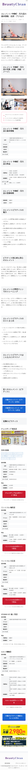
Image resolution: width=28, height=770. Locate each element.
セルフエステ (9, 453)
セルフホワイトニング (18, 453)
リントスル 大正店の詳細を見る (14, 606)
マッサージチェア (5, 458)
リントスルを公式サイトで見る (14, 547)
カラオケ (3, 453)
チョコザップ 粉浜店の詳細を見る (14, 500)
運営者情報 (7, 763)
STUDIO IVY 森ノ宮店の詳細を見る (14, 644)
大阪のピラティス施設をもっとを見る (14, 717)
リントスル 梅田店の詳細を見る (14, 553)
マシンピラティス (18, 455)
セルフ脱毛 (4, 455)
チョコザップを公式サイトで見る (14, 494)
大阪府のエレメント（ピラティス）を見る (14, 409)
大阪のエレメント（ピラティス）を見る (14, 401)
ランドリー (12, 458)
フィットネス (10, 455)
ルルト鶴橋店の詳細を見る (14, 707)
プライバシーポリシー (20, 763)
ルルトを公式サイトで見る (14, 701)
